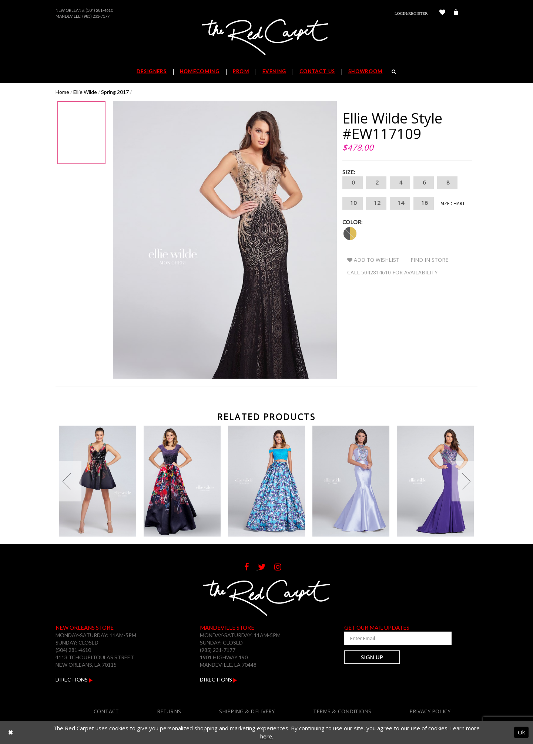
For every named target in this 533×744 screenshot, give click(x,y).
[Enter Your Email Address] (388, 638)
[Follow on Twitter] (266, 567)
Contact (106, 711)
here (266, 736)
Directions (74, 679)
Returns (169, 711)
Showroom (365, 71)
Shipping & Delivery (247, 711)
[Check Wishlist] (442, 13)
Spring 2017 (115, 92)
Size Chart (453, 203)
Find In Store (429, 259)
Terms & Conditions (342, 711)
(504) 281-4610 (99, 10)
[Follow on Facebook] (251, 567)
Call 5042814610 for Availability (392, 272)
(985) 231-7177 (96, 16)
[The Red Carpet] (266, 37)
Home (62, 92)
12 (376, 203)
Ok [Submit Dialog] (521, 732)
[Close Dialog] (10, 732)
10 (352, 203)
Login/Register (411, 13)
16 (423, 203)
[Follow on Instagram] (281, 567)
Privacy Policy (429, 711)
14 (400, 203)
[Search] (394, 71)
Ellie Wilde (85, 92)
